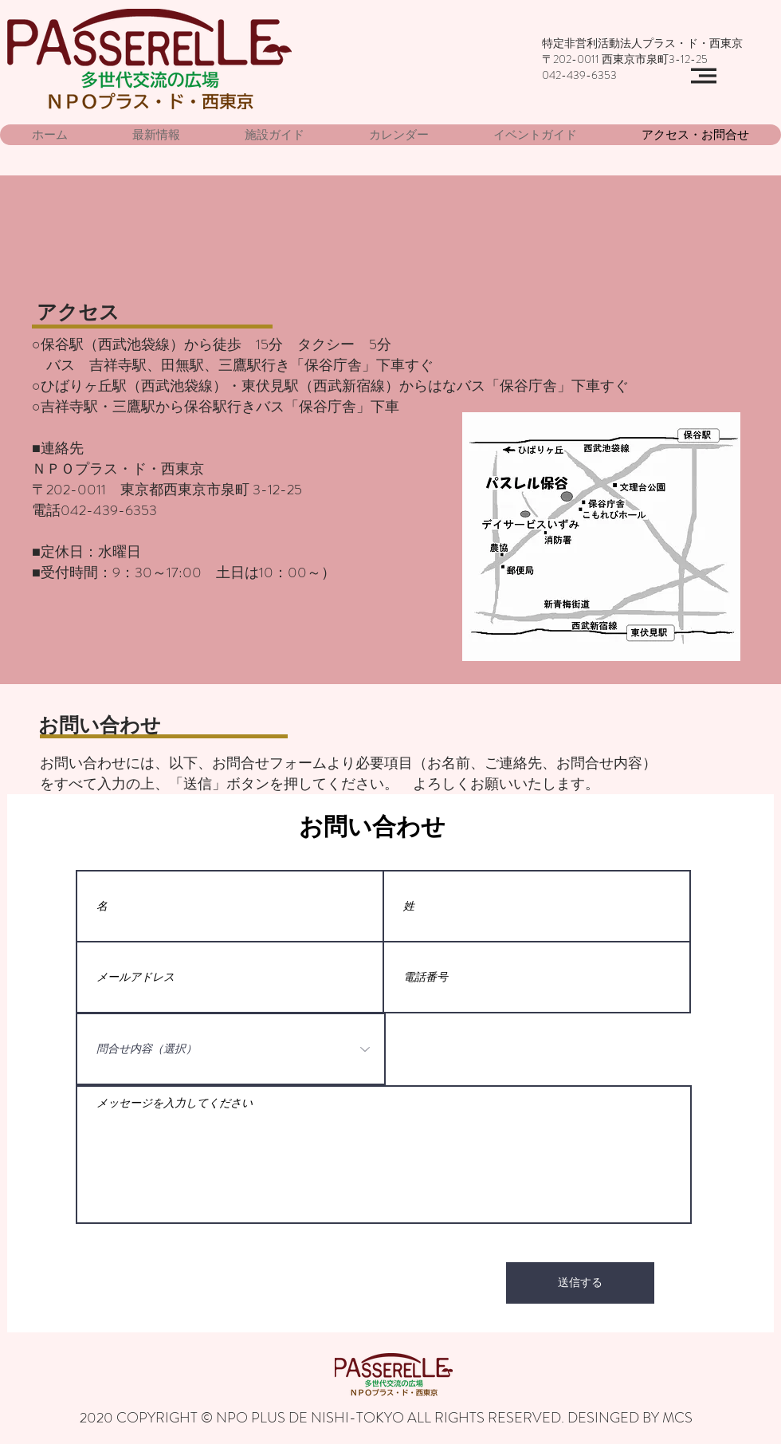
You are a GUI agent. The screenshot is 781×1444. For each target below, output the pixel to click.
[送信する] (580, 1283)
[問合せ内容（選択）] (231, 1049)
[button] (703, 76)
